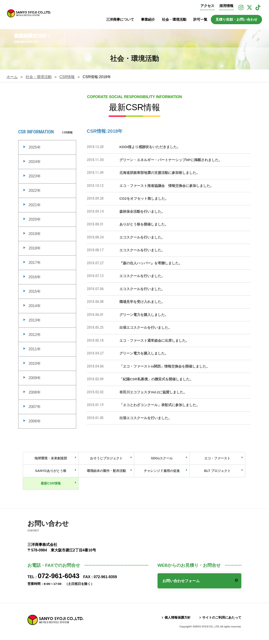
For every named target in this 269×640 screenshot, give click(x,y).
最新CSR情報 (51, 483)
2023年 (35, 176)
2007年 (35, 407)
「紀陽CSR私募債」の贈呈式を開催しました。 (156, 379)
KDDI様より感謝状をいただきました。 (149, 147)
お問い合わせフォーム (181, 581)
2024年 (35, 162)
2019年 (35, 234)
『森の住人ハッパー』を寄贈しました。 (150, 263)
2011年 (35, 349)
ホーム (12, 77)
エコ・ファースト (217, 458)
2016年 (35, 277)
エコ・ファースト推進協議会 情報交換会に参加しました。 (166, 186)
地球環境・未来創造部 (50, 458)
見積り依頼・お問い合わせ (236, 19)
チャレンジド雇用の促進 (162, 471)
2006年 (35, 421)
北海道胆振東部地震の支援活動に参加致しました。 (159, 173)
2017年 (35, 263)
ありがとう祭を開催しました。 (143, 224)
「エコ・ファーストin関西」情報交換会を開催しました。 (164, 366)
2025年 (35, 147)
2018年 (35, 248)
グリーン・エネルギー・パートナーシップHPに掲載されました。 (170, 160)
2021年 (35, 205)
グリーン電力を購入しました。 (143, 315)
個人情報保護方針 (178, 617)
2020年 (35, 219)
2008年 (35, 392)
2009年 (35, 378)
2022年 (35, 190)
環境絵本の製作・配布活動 (106, 471)
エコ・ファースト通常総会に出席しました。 (154, 340)
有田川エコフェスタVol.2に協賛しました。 (153, 392)
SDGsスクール (162, 458)
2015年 (35, 291)
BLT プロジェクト (217, 471)
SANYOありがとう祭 (50, 471)
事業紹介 (148, 19)
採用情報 (226, 6)
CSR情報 (67, 77)
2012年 (35, 335)
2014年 (35, 306)
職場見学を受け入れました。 (142, 302)
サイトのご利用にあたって (221, 617)
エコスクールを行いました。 (142, 237)
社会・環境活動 (174, 19)
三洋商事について (120, 19)
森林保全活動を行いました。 (142, 211)
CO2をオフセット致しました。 (143, 198)
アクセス (207, 6)
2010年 (35, 363)
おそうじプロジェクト (106, 458)
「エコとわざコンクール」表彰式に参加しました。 (159, 405)
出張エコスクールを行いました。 (145, 327)
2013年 (35, 320)
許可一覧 (200, 19)
